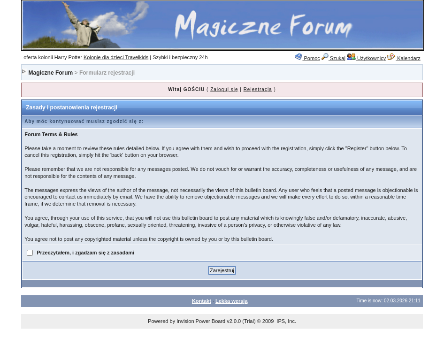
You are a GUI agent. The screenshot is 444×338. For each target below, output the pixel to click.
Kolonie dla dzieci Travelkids (116, 57)
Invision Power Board (200, 321)
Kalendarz (404, 58)
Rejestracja (258, 89)
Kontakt (201, 301)
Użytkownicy (366, 58)
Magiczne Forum (51, 72)
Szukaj (333, 58)
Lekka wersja (231, 301)
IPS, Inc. (286, 321)
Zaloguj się (224, 89)
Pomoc (307, 58)
